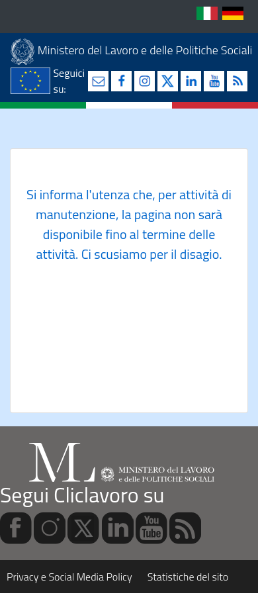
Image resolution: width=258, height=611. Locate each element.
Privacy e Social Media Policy (69, 577)
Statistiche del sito (188, 577)
